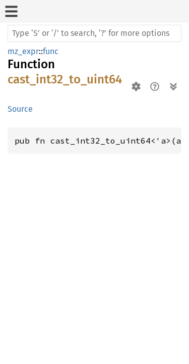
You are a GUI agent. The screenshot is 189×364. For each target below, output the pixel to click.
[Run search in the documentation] (94, 33)
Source (20, 109)
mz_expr (23, 51)
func (50, 51)
